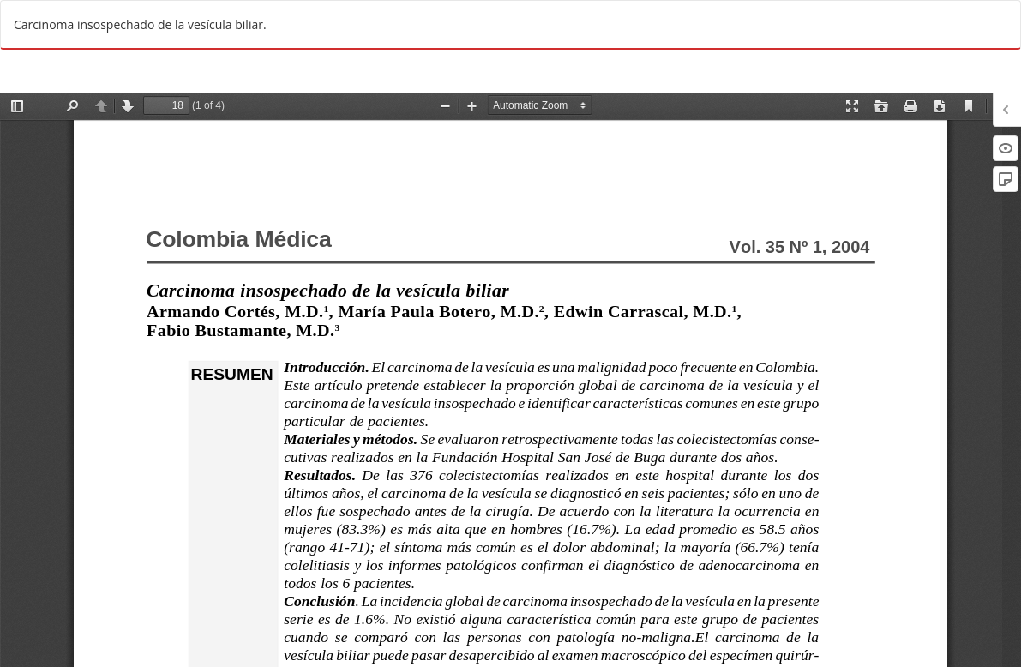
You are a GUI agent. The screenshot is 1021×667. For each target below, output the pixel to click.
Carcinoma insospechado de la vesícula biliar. (140, 24)
